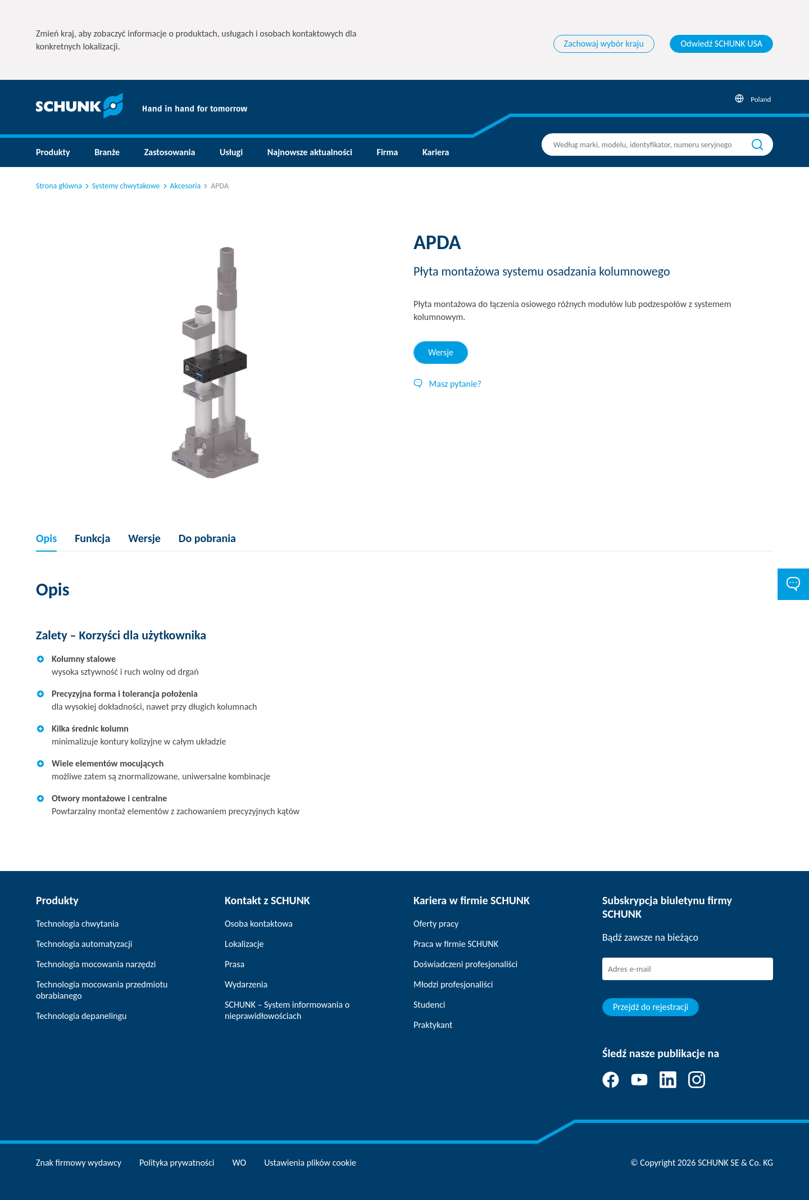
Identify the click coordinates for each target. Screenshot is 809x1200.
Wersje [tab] (440, 352)
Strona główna (59, 186)
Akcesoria (181, 186)
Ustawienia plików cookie (310, 1162)
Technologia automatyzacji (84, 944)
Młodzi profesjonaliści (453, 984)
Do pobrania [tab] (207, 538)
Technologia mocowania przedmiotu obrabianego (101, 990)
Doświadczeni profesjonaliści (465, 964)
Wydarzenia (246, 984)
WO (240, 1162)
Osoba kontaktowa (259, 923)
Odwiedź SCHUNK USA (721, 43)
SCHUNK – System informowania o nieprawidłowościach (287, 1010)
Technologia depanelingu (81, 1015)
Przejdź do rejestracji (650, 1006)
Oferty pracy (435, 923)
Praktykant (432, 1024)
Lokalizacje (244, 944)
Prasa (234, 964)
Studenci (429, 1004)
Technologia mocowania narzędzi (96, 964)
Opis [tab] (46, 538)
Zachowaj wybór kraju (604, 43)
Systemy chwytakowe (121, 186)
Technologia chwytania (77, 923)
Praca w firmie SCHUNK (455, 944)
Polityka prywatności (177, 1162)
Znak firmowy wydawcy (78, 1162)
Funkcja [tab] (92, 538)
